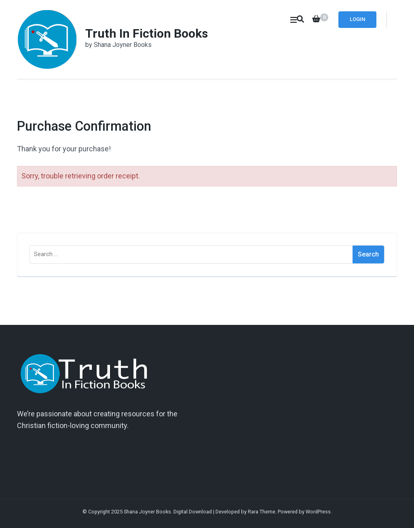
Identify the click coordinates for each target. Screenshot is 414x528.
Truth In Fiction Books (146, 33)
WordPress (318, 512)
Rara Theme (261, 512)
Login (357, 19)
